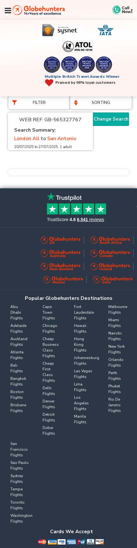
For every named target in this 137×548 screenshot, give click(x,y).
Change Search (111, 119)
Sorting (101, 103)
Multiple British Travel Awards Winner (82, 76)
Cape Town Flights (49, 312)
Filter (39, 103)
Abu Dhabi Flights (16, 312)
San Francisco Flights (19, 449)
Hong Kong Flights (80, 344)
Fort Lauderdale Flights (84, 312)
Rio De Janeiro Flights (114, 405)
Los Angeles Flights (81, 403)
